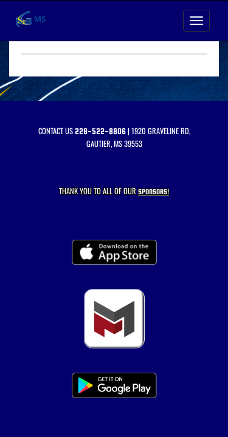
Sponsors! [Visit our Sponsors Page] (153, 191)
